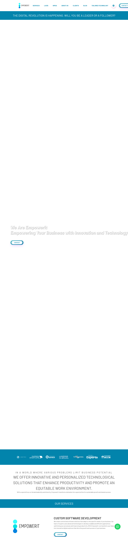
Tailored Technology (100, 5)
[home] (24, 5)
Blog (85, 5)
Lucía (46, 5)
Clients (76, 5)
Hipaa (55, 5)
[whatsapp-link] (118, 527)
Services (36, 5)
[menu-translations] (113, 5)
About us (64, 5)
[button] (16, 242)
